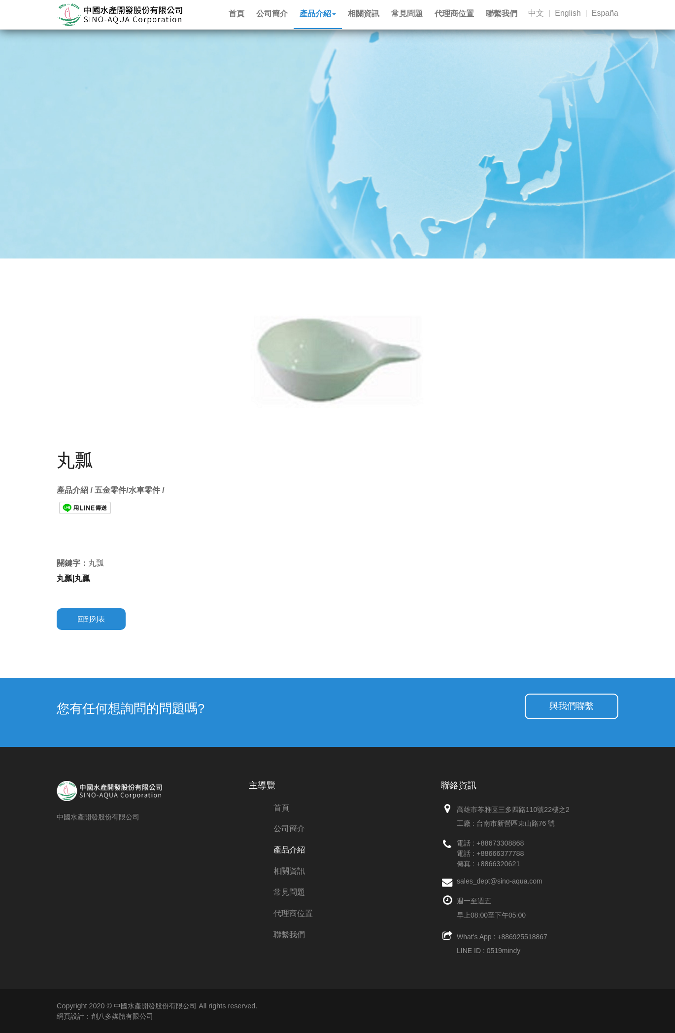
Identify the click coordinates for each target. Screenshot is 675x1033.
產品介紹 (289, 850)
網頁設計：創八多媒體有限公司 (105, 1016)
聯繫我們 (289, 934)
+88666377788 (500, 853)
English (567, 13)
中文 (536, 13)
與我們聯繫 (571, 706)
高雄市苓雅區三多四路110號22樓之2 (513, 809)
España (605, 13)
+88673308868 (500, 843)
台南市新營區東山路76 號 (515, 823)
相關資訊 (289, 871)
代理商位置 (293, 913)
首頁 (281, 808)
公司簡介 (289, 828)
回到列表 (91, 619)
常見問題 (289, 892)
